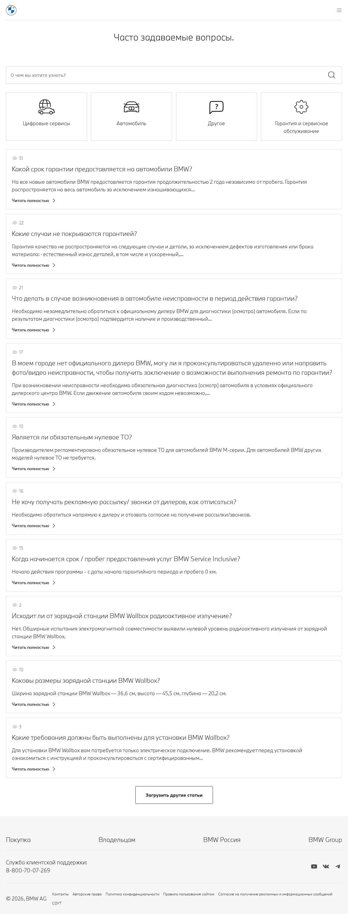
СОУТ (57, 903)
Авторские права (87, 894)
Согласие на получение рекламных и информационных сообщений (275, 894)
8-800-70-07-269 (28, 870)
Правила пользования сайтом (188, 894)
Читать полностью (30, 200)
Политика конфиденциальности (132, 894)
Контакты (60, 894)
